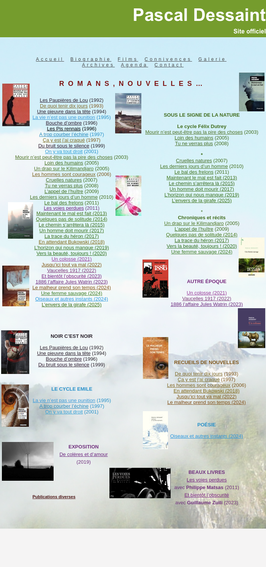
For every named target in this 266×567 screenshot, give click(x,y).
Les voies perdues (64, 208)
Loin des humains (193, 138)
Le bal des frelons (194, 172)
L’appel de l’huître (193, 229)
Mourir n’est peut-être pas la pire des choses (194, 132)
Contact (169, 65)
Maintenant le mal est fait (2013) (201, 178)
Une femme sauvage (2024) (201, 252)
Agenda (134, 65)
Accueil (50, 59)
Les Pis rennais (64, 128)
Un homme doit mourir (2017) (201, 189)
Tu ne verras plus (194, 143)
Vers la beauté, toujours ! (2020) (201, 246)
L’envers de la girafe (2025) (202, 200)
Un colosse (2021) (72, 259)
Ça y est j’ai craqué (199, 379)
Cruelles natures (194, 160)
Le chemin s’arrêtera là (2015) (201, 183)
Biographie (90, 59)
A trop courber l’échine (64, 406)
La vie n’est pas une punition (64, 400)
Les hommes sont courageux (198, 385)
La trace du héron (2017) (201, 240)
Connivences (168, 59)
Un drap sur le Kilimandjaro (194, 223)
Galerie (212, 59)
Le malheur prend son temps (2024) (206, 402)
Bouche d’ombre (64, 359)
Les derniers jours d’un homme (194, 166)
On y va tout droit (64, 412)
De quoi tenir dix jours (199, 374)
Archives (98, 65)
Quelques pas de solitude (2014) (202, 235)
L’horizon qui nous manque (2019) (202, 195)
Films (128, 59)
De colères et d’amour (83, 454)
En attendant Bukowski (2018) (206, 391)
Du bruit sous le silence (63, 364)
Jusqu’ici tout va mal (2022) (206, 396)
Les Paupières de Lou (64, 347)
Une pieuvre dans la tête (63, 353)
